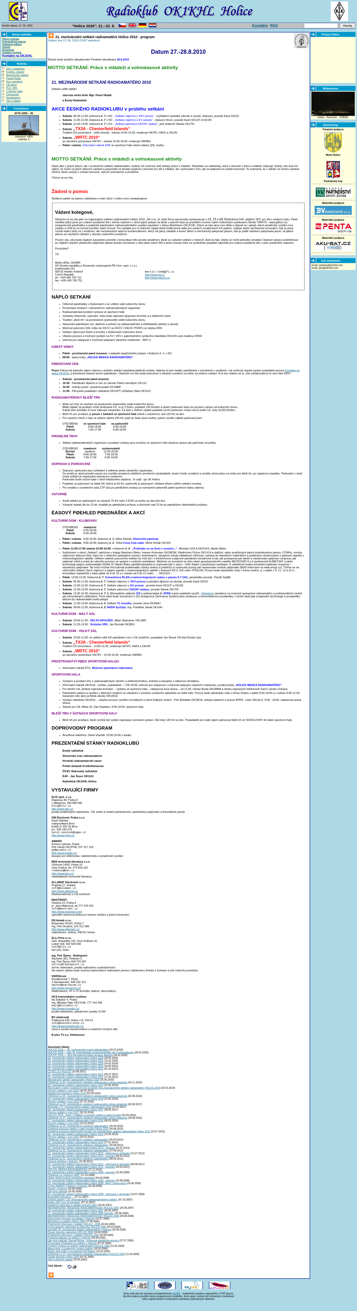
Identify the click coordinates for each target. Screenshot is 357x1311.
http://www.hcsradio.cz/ (66, 1015)
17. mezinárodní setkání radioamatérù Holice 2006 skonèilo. (81, 1221)
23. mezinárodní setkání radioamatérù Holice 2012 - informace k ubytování (89, 1161)
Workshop (208, 593)
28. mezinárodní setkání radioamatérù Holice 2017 (75, 1118)
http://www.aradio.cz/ (64, 855)
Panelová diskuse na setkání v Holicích (69, 1246)
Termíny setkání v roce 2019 (63, 1098)
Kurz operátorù (14, 81)
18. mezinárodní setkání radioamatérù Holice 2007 (75, 1218)
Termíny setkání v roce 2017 (63, 1120)
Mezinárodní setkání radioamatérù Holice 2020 (73, 1088)
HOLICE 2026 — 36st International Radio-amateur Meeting (80, 1063)
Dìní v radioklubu (15, 68)
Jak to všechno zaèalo (60, 1267)
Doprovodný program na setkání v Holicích (71, 1227)
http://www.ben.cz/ (63, 876)
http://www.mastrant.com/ (67, 916)
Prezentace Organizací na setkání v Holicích (72, 1251)
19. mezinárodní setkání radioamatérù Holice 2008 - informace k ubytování (89, 1202)
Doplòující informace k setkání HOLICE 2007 (72, 1213)
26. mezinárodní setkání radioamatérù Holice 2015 (75, 1142)
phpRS (176, 1301)
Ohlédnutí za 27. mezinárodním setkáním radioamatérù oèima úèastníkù (87, 1126)
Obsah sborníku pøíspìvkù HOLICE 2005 (70, 1240)
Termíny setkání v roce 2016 (63, 1131)
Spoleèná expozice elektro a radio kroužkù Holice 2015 (78, 1137)
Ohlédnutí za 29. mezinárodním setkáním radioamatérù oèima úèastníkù (87, 1104)
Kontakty (260, 25)
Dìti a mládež (13, 101)
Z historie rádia (14, 91)
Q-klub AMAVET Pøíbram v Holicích (67, 1194)
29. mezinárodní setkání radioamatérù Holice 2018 (75, 1107)
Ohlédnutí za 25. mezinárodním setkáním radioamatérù (78, 1148)
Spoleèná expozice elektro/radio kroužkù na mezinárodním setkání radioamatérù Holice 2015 (99, 1139)
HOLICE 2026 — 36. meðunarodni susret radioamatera (78, 1058)
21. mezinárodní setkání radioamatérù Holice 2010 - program (104, 37)
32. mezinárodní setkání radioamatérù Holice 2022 (75, 1077)
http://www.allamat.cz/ (65, 894)
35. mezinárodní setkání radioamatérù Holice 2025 (75, 1068)
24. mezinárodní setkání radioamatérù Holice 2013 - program (81, 1156)
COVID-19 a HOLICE (59, 1079)
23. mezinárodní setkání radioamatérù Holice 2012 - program (81, 1164)
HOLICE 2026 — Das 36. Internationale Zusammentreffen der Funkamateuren (91, 1060)
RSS (274, 25)
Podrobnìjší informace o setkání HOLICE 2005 (73, 1243)
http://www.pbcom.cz (157, 278)
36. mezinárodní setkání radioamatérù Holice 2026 (75, 1066)
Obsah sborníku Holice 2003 (63, 1265)
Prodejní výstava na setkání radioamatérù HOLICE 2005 (79, 1254)
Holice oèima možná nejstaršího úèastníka (71, 1186)
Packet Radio (13, 78)
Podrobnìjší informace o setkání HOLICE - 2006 (74, 1232)
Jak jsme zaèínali (57, 1199)
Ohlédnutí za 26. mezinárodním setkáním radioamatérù (78, 1134)
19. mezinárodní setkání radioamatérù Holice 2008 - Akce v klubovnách (87, 1191)
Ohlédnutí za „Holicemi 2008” (64, 1183)
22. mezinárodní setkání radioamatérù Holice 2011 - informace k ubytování (89, 1172)
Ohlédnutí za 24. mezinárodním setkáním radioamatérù (78, 1153)
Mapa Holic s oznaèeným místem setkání (70, 1257)
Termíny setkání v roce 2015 (63, 1145)
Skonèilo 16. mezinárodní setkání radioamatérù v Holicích (79, 1237)
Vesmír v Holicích (57, 1197)
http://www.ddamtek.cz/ (66, 933)
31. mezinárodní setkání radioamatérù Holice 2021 (75, 1082)
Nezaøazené (13, 97)
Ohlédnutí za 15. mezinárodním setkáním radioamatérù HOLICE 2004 (86, 1262)
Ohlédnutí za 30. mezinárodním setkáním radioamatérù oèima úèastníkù (87, 1090)
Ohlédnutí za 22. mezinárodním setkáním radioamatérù (78, 1167)
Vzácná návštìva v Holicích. (63, 1169)
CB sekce (11, 84)
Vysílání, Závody (15, 72)
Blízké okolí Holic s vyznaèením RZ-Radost (71, 1259)
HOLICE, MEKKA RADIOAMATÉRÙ (68, 1177)
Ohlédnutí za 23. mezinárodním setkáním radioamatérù (78, 1158)
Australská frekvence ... (61, 1205)
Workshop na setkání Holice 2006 (66, 1229)
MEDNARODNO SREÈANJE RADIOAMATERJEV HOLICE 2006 (83, 1224)
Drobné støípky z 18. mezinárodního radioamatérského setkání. (83, 1207)
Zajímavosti (12, 94)
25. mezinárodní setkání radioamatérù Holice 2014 (75, 1150)
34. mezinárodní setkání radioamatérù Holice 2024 (75, 1071)
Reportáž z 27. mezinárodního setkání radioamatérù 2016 (79, 1115)
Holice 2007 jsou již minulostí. (64, 1210)
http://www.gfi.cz (155, 275)
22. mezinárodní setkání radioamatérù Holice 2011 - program (81, 1175)
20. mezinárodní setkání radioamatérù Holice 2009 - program (81, 1180)
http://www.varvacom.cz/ (66, 994)
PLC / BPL (12, 88)
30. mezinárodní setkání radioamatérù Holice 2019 (75, 1093)
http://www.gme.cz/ (63, 836)
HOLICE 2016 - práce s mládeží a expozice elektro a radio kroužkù (84, 1123)
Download (8, 50)
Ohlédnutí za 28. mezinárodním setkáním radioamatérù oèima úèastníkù (87, 1112)
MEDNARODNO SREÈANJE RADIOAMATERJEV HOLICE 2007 (83, 1216)
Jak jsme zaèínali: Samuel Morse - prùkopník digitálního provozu (83, 1248)
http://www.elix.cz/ (62, 809)
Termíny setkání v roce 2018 (63, 1109)
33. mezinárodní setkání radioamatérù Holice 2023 (75, 1074)
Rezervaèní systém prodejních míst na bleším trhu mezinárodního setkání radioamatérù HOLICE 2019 (104, 1096)
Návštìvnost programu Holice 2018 (67, 1101)
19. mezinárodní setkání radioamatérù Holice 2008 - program (81, 1188)
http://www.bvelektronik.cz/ (68, 1034)
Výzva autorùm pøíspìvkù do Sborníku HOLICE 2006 (77, 1235)
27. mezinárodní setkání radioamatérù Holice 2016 (75, 1128)
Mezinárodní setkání (17, 75)
